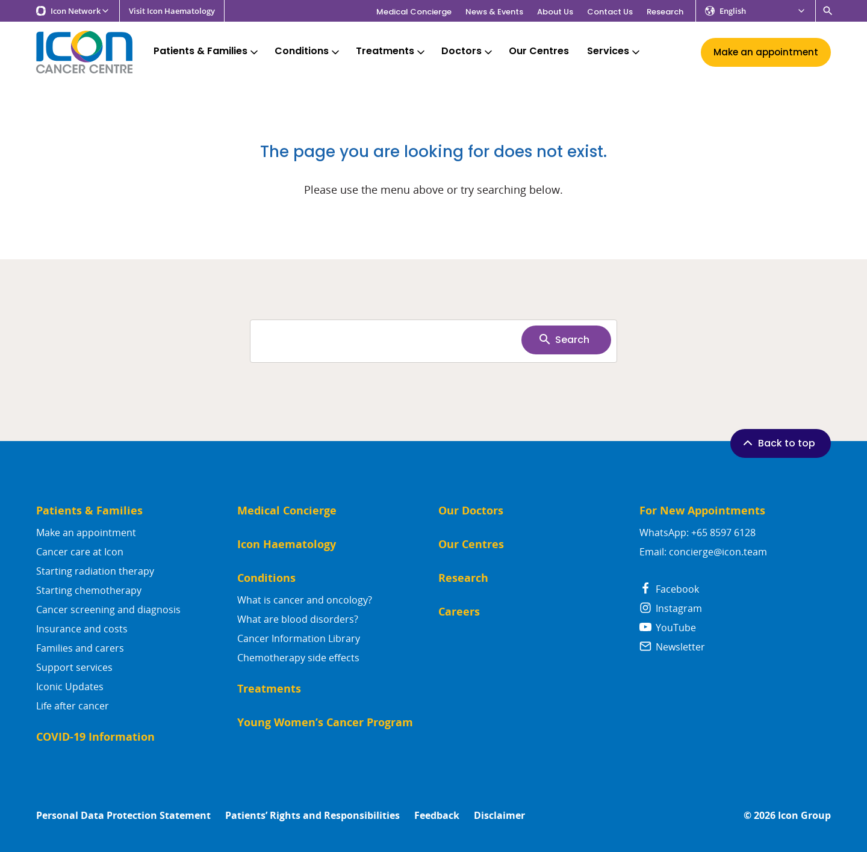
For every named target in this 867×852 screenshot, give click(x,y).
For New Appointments (702, 510)
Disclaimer (499, 815)
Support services (74, 667)
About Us (555, 11)
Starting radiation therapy (95, 571)
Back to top (778, 443)
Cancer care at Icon (79, 551)
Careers (459, 611)
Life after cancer (72, 705)
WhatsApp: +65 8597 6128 (697, 532)
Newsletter (672, 646)
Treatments (391, 51)
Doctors (467, 51)
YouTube (667, 627)
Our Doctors (470, 510)
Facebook (669, 589)
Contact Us (610, 11)
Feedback (436, 815)
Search (563, 339)
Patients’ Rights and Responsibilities (312, 815)
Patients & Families (207, 51)
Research (665, 11)
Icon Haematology (286, 544)
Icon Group (804, 815)
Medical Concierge (414, 11)
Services (614, 51)
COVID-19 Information (95, 736)
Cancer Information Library (298, 638)
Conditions (308, 51)
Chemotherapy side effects (298, 657)
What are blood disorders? (297, 619)
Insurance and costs (82, 628)
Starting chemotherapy (88, 590)
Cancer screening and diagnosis (108, 609)
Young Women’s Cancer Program (325, 722)
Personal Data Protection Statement (123, 815)
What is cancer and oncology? (304, 600)
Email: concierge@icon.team (703, 551)
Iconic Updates (70, 686)
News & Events (494, 11)
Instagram (670, 608)
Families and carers (80, 648)
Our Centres (539, 51)
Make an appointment (86, 532)
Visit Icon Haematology (172, 11)
